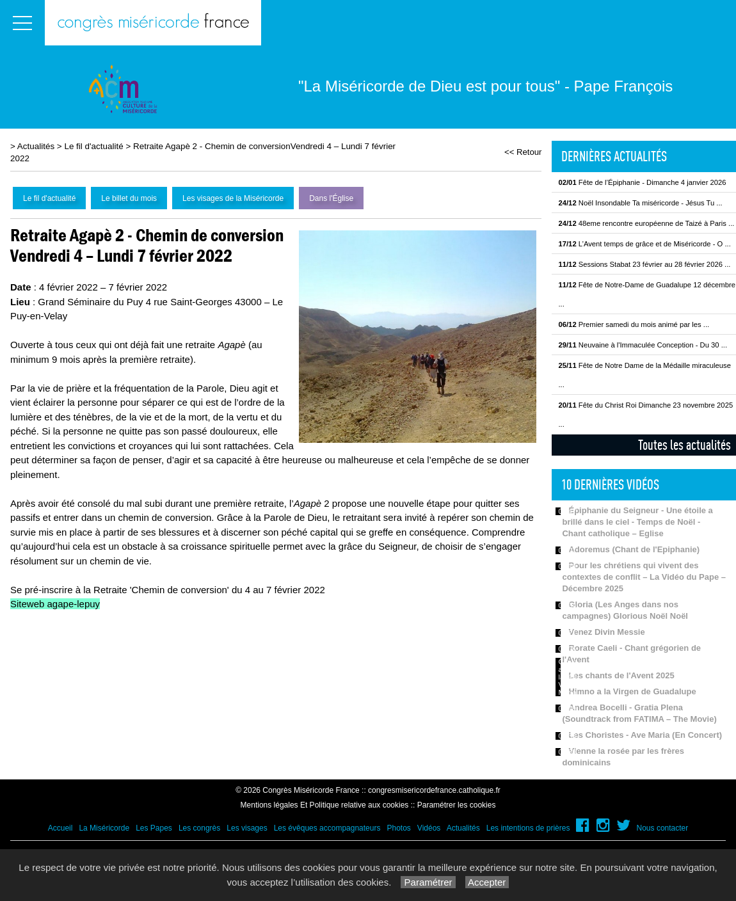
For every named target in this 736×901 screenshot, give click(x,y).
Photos (398, 828)
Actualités (35, 146)
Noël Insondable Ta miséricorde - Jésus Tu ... (640, 203)
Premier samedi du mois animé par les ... (633, 324)
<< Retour (523, 152)
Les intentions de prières (528, 828)
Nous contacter (663, 828)
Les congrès (199, 828)
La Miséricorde (104, 828)
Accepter (487, 882)
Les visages (247, 828)
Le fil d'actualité (93, 146)
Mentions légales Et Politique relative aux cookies (325, 805)
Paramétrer (427, 882)
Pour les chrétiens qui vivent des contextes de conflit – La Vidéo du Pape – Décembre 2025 (644, 577)
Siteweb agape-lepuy (55, 603)
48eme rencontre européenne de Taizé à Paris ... (646, 223)
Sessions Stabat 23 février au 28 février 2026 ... (644, 264)
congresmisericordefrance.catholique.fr (434, 790)
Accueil (60, 828)
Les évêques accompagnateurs (327, 828)
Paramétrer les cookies (456, 805)
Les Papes (154, 828)
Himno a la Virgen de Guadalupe (632, 691)
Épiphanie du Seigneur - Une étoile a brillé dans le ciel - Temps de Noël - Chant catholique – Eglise (637, 522)
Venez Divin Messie (606, 632)
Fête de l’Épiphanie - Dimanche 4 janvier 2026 (642, 182)
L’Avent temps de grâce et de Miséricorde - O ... (644, 244)
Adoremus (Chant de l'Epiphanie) (634, 549)
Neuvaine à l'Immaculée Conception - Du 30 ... (642, 345)
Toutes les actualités (684, 444)
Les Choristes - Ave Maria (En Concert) (645, 735)
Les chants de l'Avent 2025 (621, 675)
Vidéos (428, 828)
